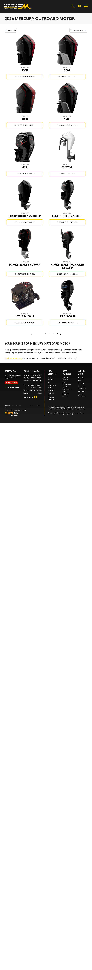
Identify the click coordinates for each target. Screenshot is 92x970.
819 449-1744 (12, 387)
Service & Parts (82, 388)
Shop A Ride (17, 410)
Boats (49, 388)
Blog (79, 380)
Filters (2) (11, 30)
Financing (65, 397)
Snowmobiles (52, 385)
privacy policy (52, 415)
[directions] (79, 6)
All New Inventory (51, 378)
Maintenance (82, 391)
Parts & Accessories (82, 395)
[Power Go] (24, 414)
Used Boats (66, 387)
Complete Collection (51, 398)
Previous (35, 333)
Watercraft (51, 390)
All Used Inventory (65, 378)
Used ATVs (66, 394)
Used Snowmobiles (67, 383)
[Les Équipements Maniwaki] (17, 6)
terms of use (62, 415)
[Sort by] (78, 30)
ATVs (49, 382)
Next (58, 333)
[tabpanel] (33, 384)
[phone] (73, 6)
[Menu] (85, 6)
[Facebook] (35, 397)
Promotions (81, 386)
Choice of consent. (72, 415)
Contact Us (81, 378)
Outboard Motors (51, 394)
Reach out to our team (13, 358)
